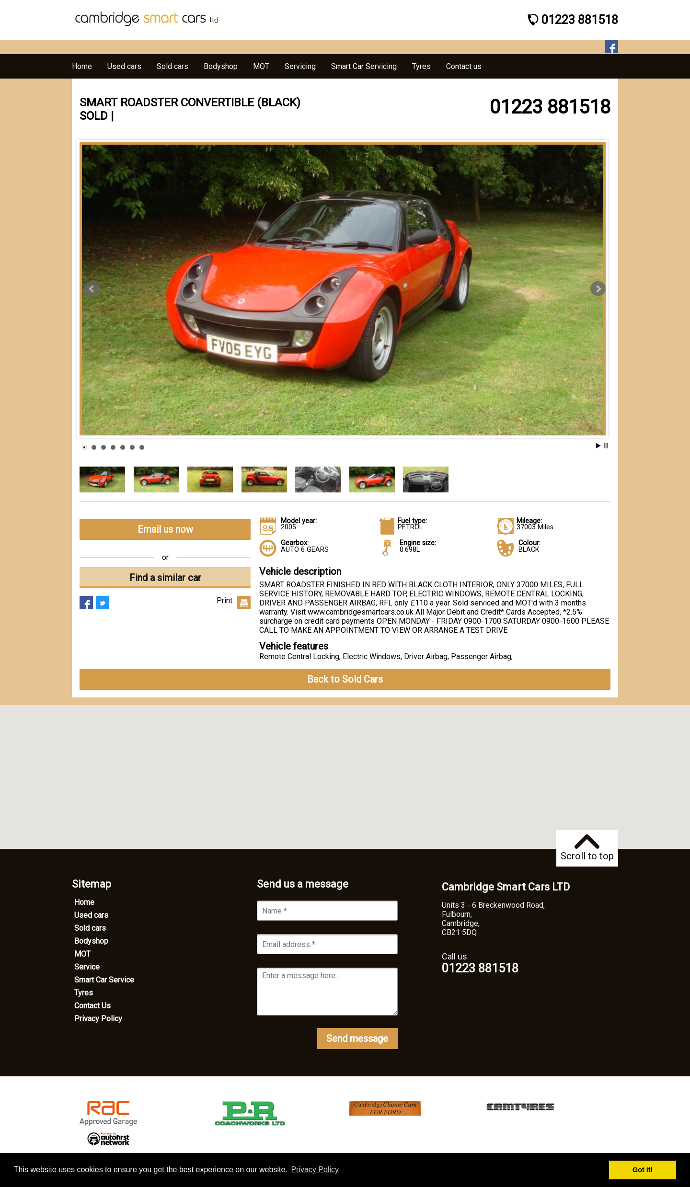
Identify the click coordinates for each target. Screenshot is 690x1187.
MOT (82, 954)
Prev (92, 289)
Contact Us (92, 1005)
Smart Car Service (104, 979)
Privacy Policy (98, 1018)
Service (87, 966)
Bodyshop (91, 941)
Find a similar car (165, 577)
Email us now (165, 529)
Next (598, 289)
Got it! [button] (642, 1170)
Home (84, 902)
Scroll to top (587, 848)
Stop (606, 445)
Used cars (91, 915)
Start (598, 445)
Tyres (83, 992)
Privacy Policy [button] (315, 1169)
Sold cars (90, 928)
